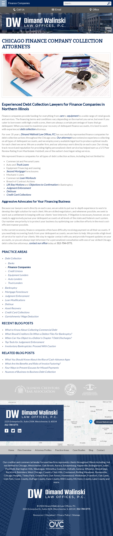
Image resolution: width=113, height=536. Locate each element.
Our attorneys (63, 137)
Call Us (19, 9)
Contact (101, 450)
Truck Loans (22, 164)
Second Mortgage (15, 171)
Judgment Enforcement (18, 188)
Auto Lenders (15, 278)
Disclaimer (50, 515)
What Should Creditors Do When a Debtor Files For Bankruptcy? (38, 333)
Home (11, 450)
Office (94, 9)
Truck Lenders (15, 282)
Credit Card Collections (18, 194)
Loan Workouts (28, 177)
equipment (72, 115)
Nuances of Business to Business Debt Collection (30, 371)
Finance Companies (19, 267)
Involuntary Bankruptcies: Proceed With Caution (30, 346)
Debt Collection (13, 258)
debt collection (27, 129)
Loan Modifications (15, 300)
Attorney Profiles (43, 450)
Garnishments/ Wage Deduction (21, 316)
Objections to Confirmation (43, 184)
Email (56, 9)
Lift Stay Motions (15, 184)
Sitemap (76, 515)
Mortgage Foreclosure (16, 291)
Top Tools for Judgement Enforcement (24, 342)
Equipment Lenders (18, 275)
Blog (91, 450)
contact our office (38, 243)
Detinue (9, 304)
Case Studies (79, 450)
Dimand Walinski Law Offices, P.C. (38, 134)
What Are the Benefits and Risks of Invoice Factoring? (32, 363)
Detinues (11, 191)
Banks (11, 263)
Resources (38, 515)
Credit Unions (15, 271)
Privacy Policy (63, 515)
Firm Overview (24, 450)
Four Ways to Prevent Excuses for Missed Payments (32, 367)
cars (62, 115)
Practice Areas (62, 450)
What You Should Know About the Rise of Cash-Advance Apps (37, 359)
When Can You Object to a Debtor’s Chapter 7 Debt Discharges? (38, 337)
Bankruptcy (11, 287)
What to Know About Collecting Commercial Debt (31, 329)
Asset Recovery (13, 308)
